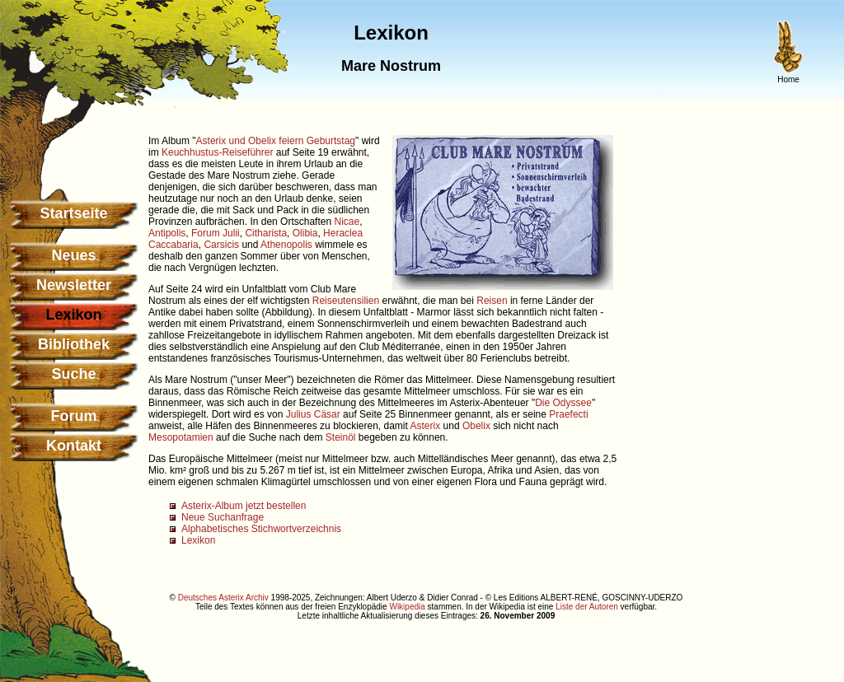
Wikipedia (406, 606)
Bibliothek (74, 344)
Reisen (491, 300)
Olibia (305, 233)
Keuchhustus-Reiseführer (217, 152)
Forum (74, 416)
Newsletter (73, 285)
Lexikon (198, 540)
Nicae (346, 221)
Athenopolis (286, 244)
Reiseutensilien (345, 300)
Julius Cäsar (313, 414)
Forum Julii (215, 233)
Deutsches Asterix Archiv (223, 597)
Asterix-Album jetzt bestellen (243, 506)
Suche (73, 374)
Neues (73, 255)
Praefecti (568, 414)
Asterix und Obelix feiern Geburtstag (275, 141)
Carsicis (221, 244)
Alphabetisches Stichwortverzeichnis (261, 529)
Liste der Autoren (587, 606)
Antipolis (166, 233)
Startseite (73, 213)
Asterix (425, 426)
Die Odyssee (563, 403)
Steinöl (341, 437)
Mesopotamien (180, 437)
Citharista (266, 233)
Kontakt (73, 445)
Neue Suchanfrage (222, 517)
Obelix (476, 426)
